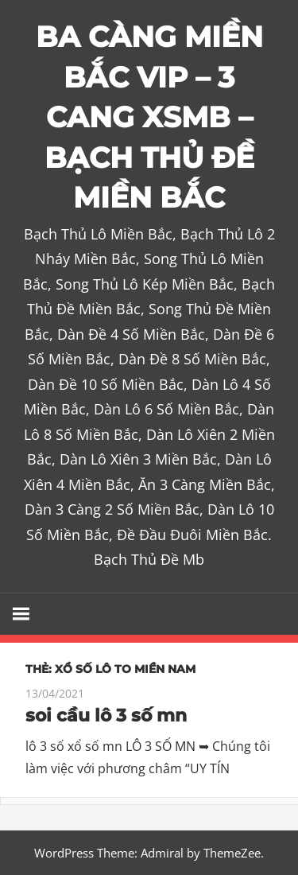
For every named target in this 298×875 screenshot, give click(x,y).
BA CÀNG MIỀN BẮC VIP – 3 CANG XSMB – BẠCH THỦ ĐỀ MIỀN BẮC (149, 117)
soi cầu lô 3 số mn (106, 715)
